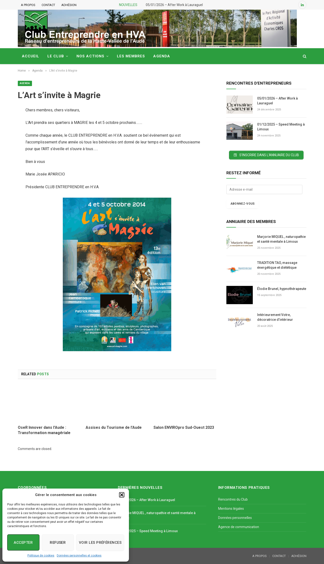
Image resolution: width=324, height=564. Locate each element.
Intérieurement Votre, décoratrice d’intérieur (275, 317)
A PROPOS (28, 5)
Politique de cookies (40, 555)
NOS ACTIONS (90, 56)
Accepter (23, 542)
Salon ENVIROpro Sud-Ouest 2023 (183, 427)
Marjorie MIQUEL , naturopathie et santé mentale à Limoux (281, 239)
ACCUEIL (30, 56)
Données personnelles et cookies (79, 555)
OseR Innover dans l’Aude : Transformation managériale (44, 430)
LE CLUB (55, 56)
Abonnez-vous (242, 203)
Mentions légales (231, 508)
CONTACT (48, 5)
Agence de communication (238, 527)
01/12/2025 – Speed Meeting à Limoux (281, 126)
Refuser (58, 542)
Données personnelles (235, 518)
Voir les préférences (100, 542)
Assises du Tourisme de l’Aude (114, 427)
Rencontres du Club (233, 499)
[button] (121, 494)
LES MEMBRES (131, 56)
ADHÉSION (68, 5)
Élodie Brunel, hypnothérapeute (281, 289)
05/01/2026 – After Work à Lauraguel (174, 5)
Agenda (25, 83)
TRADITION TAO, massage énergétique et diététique (277, 265)
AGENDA (161, 56)
